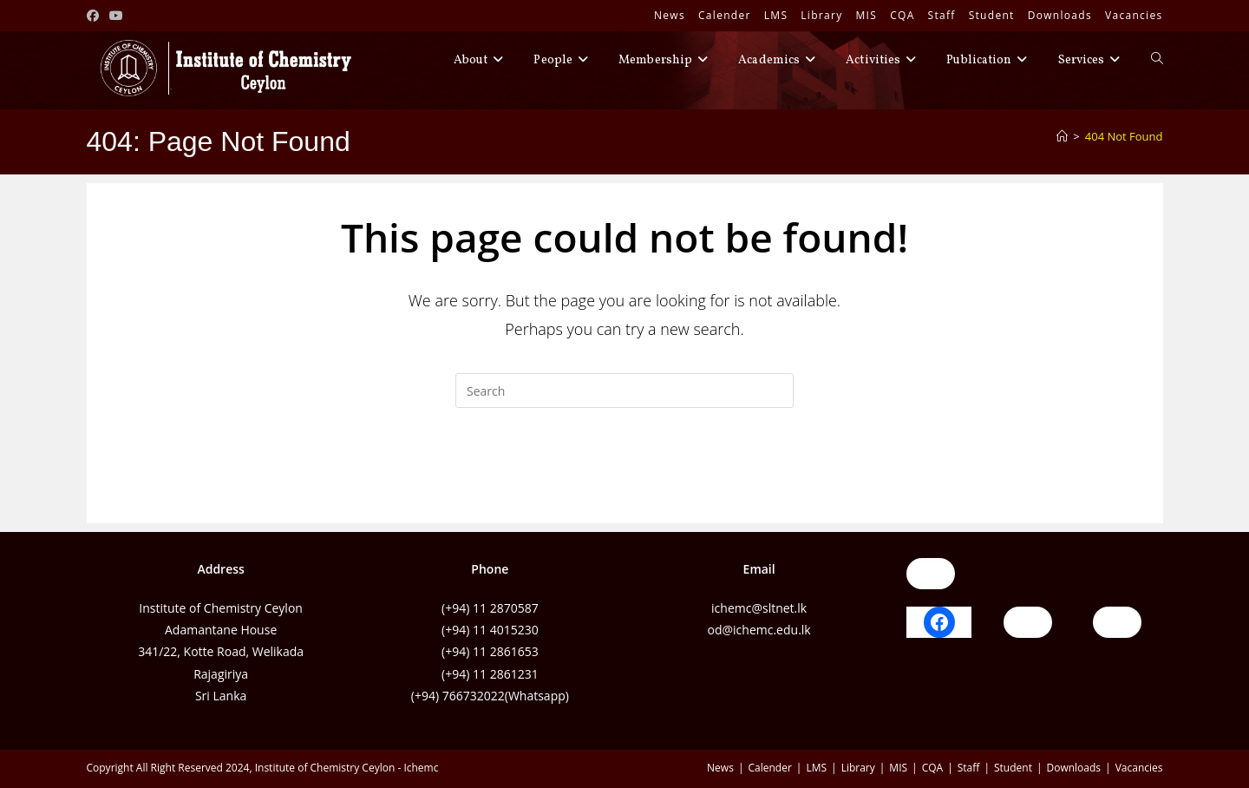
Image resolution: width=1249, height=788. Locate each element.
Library (821, 15)
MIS (867, 15)
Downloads (1060, 15)
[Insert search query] (624, 390)
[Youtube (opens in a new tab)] (116, 15)
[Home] (1062, 136)
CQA (902, 15)
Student (992, 15)
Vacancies (1134, 15)
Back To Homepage (624, 478)
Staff (942, 15)
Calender (724, 15)
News (669, 15)
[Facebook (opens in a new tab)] (95, 15)
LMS (776, 15)
